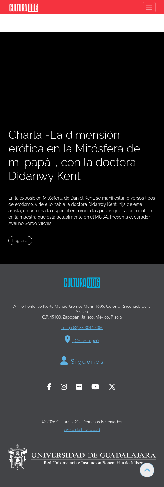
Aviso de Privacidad (82, 430)
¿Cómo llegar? (82, 339)
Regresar (20, 240)
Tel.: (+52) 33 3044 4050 (82, 328)
